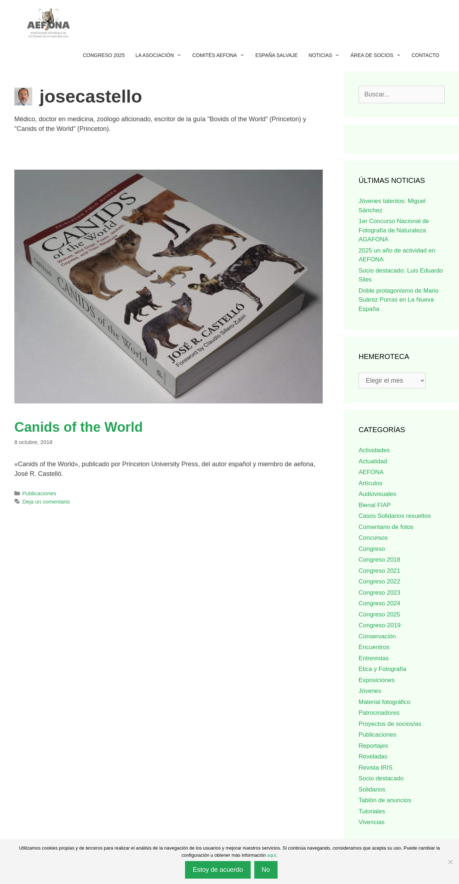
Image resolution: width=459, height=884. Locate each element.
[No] (450, 861)
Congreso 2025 (104, 55)
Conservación (377, 636)
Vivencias (371, 822)
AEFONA (371, 472)
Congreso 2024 (379, 603)
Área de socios (378, 55)
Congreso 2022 (379, 581)
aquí (271, 855)
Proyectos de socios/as (390, 723)
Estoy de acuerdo (218, 869)
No (266, 869)
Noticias (326, 55)
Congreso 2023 (379, 592)
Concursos (373, 537)
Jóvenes (370, 690)
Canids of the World (78, 427)
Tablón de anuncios (385, 800)
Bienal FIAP (375, 505)
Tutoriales (372, 811)
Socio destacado (381, 778)
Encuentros (374, 647)
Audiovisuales (377, 494)
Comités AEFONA (221, 55)
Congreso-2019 (380, 625)
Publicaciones (39, 493)
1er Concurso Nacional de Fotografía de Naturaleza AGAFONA (394, 230)
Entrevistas (374, 658)
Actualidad (373, 461)
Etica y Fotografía (382, 669)
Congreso (372, 548)
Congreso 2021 (379, 570)
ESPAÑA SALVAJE (276, 55)
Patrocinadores (379, 712)
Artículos (370, 483)
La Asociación (161, 55)
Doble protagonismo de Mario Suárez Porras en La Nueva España (399, 299)
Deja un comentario (46, 501)
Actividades (374, 450)
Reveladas (373, 756)
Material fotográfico (385, 702)
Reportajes (373, 745)
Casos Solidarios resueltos (395, 515)
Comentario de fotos (386, 527)
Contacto (425, 55)
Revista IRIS (375, 767)
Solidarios (372, 789)
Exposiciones (376, 680)
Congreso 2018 (379, 559)
